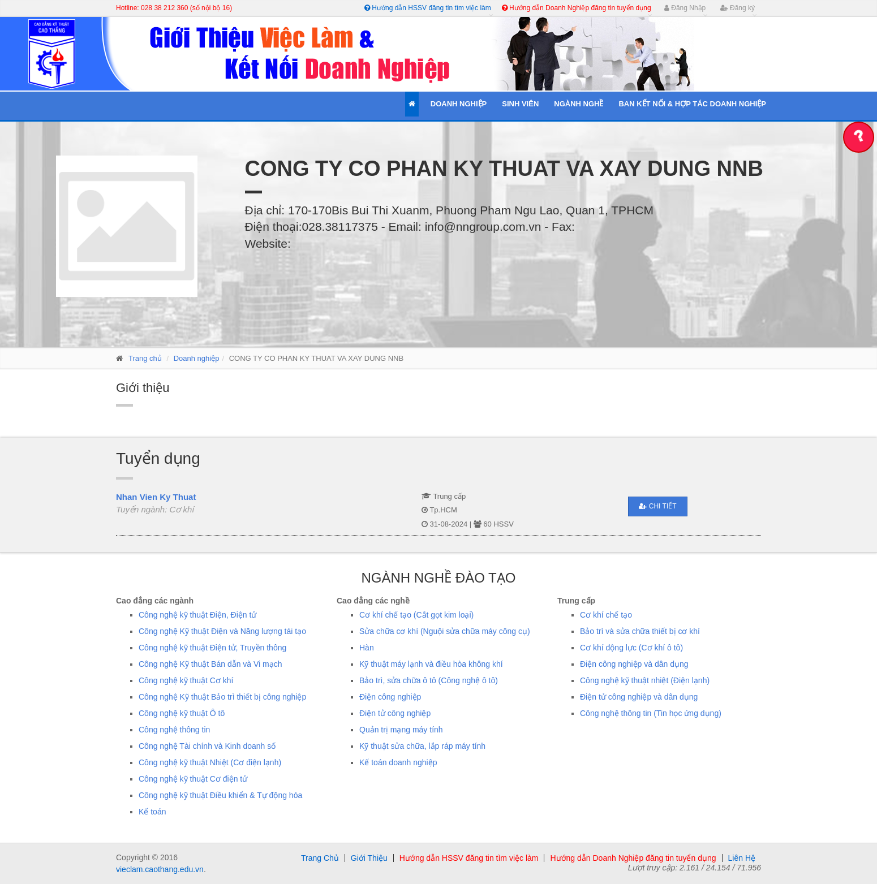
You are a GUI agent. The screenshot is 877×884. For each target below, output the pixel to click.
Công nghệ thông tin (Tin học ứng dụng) (650, 713)
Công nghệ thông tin (174, 729)
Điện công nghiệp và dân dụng (634, 664)
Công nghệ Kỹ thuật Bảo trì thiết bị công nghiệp (222, 696)
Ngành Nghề (578, 104)
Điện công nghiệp (390, 696)
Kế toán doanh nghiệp (398, 762)
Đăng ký (737, 8)
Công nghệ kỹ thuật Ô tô (182, 713)
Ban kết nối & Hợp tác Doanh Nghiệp (692, 104)
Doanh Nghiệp (459, 104)
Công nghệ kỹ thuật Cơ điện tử (193, 778)
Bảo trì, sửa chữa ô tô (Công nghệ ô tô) (428, 680)
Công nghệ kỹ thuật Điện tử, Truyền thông (212, 647)
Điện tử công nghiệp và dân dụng (639, 696)
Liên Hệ (741, 858)
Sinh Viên (520, 104)
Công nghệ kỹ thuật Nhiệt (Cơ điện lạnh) (210, 762)
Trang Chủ (320, 858)
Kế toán (152, 811)
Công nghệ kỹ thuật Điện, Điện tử (197, 614)
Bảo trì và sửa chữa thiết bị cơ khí (640, 631)
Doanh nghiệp (197, 358)
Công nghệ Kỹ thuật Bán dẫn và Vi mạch (210, 664)
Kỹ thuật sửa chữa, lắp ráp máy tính (422, 746)
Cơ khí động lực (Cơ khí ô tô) (631, 647)
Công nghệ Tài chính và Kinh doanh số (207, 746)
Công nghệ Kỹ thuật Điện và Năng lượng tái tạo (222, 631)
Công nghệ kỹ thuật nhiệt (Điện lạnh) (645, 680)
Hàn (366, 647)
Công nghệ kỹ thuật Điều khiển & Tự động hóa (220, 795)
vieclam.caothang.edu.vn (160, 869)
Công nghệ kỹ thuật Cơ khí (186, 680)
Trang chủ (145, 358)
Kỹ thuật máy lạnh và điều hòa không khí (431, 664)
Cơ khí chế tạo (606, 614)
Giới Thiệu (369, 858)
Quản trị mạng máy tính (401, 729)
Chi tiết (657, 506)
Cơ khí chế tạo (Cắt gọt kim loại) (416, 614)
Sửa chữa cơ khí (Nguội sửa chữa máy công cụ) (444, 631)
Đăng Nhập (685, 8)
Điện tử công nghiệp (395, 713)
